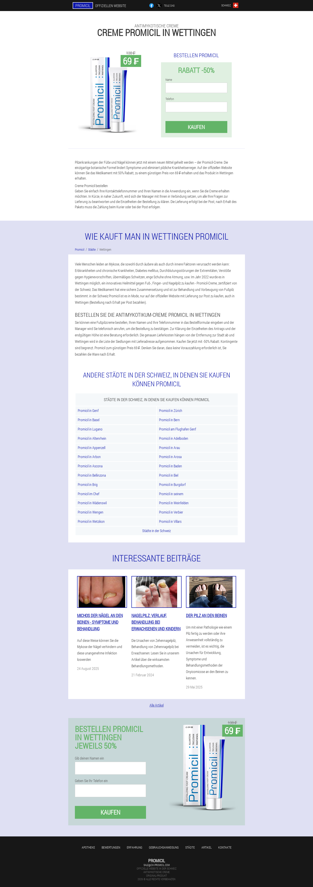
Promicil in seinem (171, 493)
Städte (190, 847)
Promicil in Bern (169, 419)
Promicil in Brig (88, 484)
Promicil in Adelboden (173, 438)
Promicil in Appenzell (91, 447)
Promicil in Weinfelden (174, 502)
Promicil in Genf (88, 410)
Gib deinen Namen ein (89, 758)
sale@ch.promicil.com (157, 865)
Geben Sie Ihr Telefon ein (91, 781)
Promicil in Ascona (90, 466)
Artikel (206, 847)
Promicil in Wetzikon (91, 521)
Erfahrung (134, 847)
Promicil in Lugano (90, 429)
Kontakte (224, 847)
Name (168, 79)
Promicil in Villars (170, 521)
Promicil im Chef (88, 493)
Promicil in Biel (168, 475)
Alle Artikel (157, 705)
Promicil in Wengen (90, 512)
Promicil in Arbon (89, 456)
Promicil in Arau (169, 447)
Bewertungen (111, 847)
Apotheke (88, 847)
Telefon (169, 98)
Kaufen (196, 127)
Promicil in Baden (170, 466)
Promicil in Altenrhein (92, 438)
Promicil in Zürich (170, 410)
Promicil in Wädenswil (92, 502)
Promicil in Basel (88, 419)
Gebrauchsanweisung (164, 847)
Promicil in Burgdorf (172, 484)
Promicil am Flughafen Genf (177, 429)
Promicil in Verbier (171, 512)
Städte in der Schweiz (156, 530)
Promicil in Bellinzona (92, 475)
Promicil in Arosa (170, 456)
